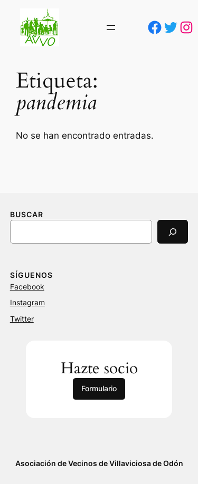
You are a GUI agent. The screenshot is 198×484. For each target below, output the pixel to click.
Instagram (27, 302)
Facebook (27, 286)
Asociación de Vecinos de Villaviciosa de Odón (99, 463)
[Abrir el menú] (111, 27)
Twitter (22, 318)
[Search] (172, 232)
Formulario (99, 388)
